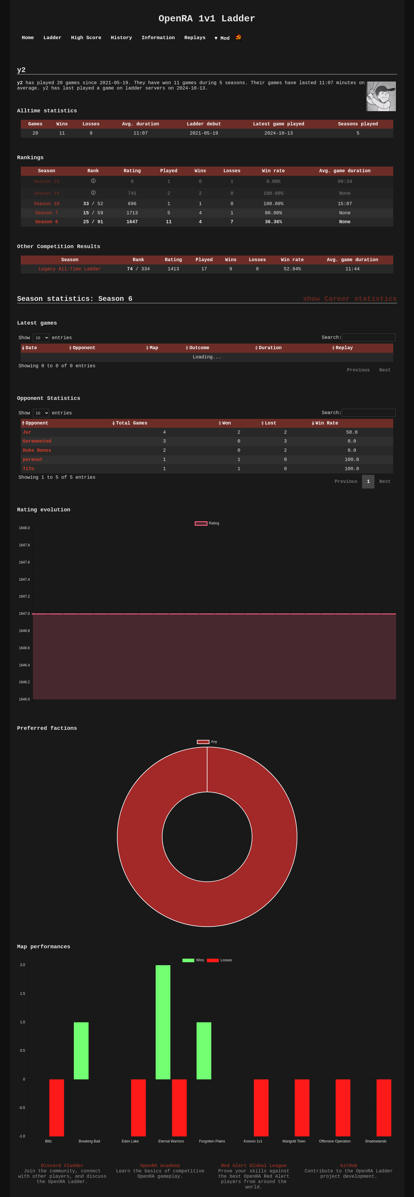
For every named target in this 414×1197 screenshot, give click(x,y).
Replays (194, 38)
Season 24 (46, 193)
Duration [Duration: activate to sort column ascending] (270, 348)
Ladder (52, 38)
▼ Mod (222, 38)
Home (28, 38)
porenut (33, 459)
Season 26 (46, 181)
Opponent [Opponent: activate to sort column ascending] (84, 348)
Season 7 (46, 213)
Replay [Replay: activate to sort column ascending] (344, 348)
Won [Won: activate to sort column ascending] (226, 423)
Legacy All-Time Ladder (70, 269)
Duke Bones (37, 450)
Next (385, 370)
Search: (358, 337)
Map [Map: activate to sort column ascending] (154, 348)
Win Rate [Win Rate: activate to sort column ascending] (326, 423)
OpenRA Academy (160, 1166)
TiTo (28, 469)
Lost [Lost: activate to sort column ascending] (270, 423)
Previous (358, 370)
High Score (86, 38)
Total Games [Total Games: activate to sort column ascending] (131, 423)
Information (158, 38)
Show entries (45, 338)
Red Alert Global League (254, 1166)
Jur (27, 432)
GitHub (349, 1166)
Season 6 (46, 222)
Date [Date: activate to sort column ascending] (31, 348)
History (121, 38)
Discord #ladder (62, 1166)
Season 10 (46, 204)
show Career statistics (350, 299)
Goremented (37, 441)
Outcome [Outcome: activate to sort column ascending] (199, 348)
